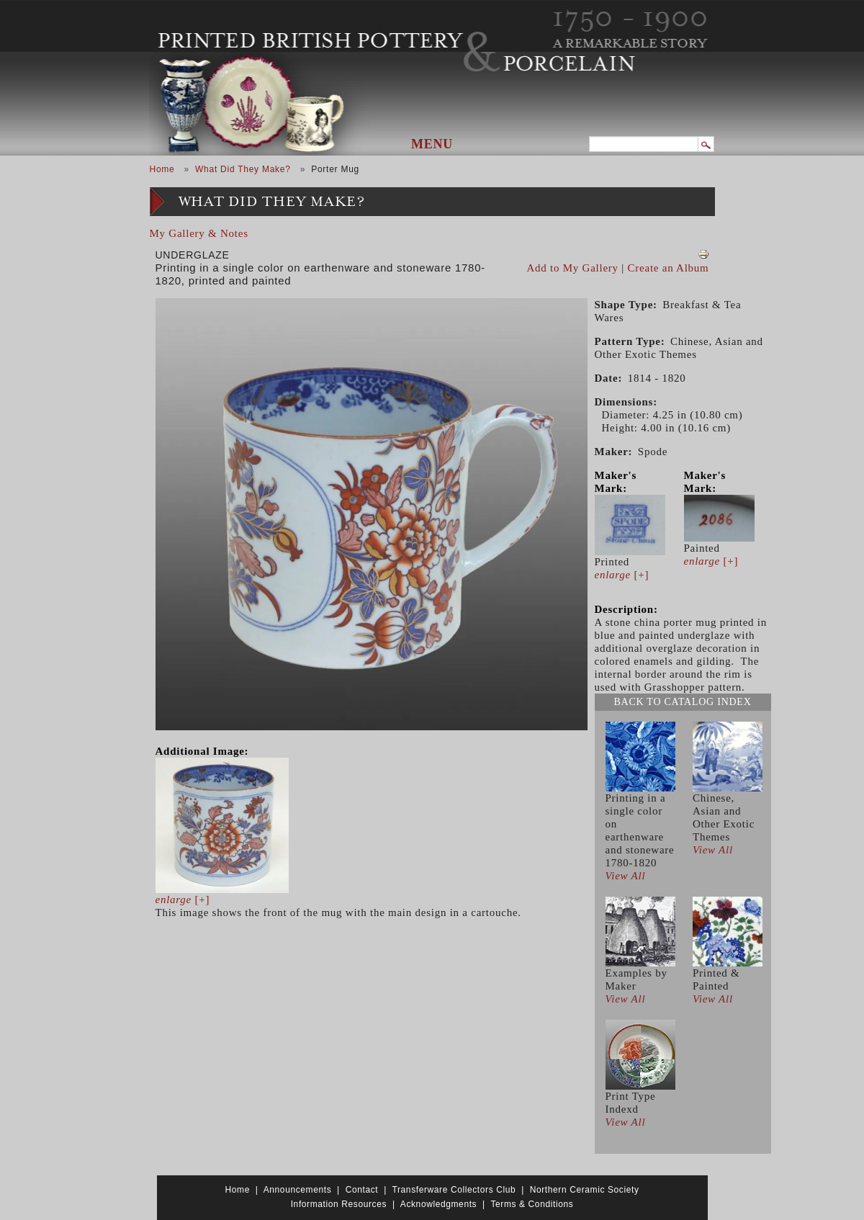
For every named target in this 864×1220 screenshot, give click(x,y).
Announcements (298, 1190)
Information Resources (339, 1204)
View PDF (703, 254)
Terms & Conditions (531, 1204)
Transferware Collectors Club (454, 1190)
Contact (362, 1190)
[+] (183, 899)
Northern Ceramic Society (584, 1190)
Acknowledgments (438, 1204)
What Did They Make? (243, 169)
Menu (432, 144)
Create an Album (668, 268)
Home (162, 169)
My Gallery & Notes (199, 233)
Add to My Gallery (572, 268)
